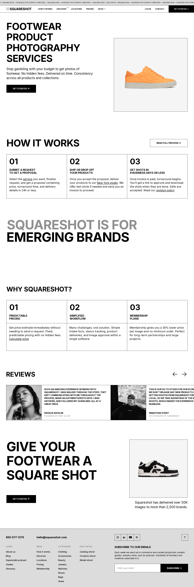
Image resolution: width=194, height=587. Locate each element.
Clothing (62, 551)
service (27, 179)
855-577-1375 (15, 537)
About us (10, 551)
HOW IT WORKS (45, 9)
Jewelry (62, 564)
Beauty (61, 560)
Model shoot (86, 560)
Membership (43, 568)
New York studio (107, 182)
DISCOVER (61, 9)
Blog (8, 556)
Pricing (40, 564)
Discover (41, 556)
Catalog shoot (87, 551)
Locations (42, 560)
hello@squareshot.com (52, 537)
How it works (43, 551)
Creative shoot (88, 556)
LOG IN (148, 9)
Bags (60, 577)
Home (61, 581)
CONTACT (159, 9)
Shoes (61, 573)
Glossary (10, 568)
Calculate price (19, 338)
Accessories (64, 556)
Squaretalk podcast (16, 560)
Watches (62, 568)
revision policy (165, 190)
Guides (9, 564)
